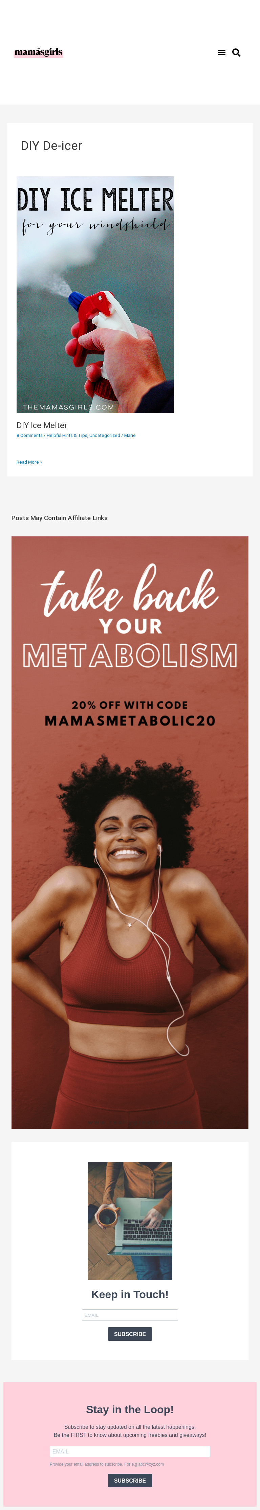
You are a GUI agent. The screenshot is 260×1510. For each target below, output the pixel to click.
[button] (221, 52)
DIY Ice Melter (42, 425)
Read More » (29, 461)
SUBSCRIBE (130, 1334)
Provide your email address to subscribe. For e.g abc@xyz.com (107, 1464)
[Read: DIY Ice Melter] (95, 294)
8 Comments (30, 435)
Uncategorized (104, 435)
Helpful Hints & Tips (67, 435)
